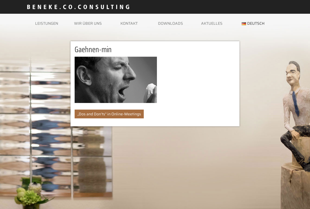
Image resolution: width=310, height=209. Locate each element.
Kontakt (129, 23)
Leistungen (46, 23)
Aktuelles (211, 23)
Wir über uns (88, 23)
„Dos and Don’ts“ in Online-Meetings (109, 114)
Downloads (170, 23)
